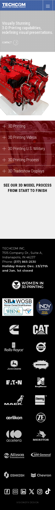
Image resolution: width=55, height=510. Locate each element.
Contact (10, 42)
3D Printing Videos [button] (27, 139)
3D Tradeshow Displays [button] (27, 173)
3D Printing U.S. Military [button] (27, 150)
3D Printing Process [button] (27, 161)
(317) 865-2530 (25, 261)
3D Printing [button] (27, 128)
